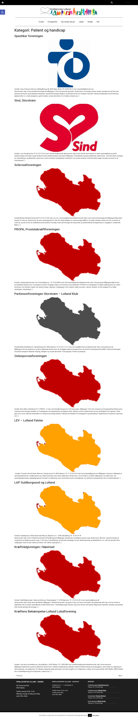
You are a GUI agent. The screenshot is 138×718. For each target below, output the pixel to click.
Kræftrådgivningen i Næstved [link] (34, 547)
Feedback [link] (127, 2)
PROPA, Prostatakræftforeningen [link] (37, 229)
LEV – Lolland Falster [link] (28, 420)
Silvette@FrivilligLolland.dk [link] (111, 692)
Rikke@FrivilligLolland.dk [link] (110, 703)
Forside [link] (41, 22)
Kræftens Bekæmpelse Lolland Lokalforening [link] (45, 611)
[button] (111, 2)
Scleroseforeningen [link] (27, 165)
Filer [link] (98, 22)
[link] (2, 12)
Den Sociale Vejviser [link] (68, 22)
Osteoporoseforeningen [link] (30, 356)
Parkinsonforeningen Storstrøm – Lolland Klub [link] (46, 294)
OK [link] (90, 715)
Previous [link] (18, 676)
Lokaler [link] (81, 22)
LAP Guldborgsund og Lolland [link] (34, 482)
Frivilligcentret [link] (52, 22)
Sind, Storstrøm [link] (25, 100)
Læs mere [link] (95, 715)
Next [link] (121, 676)
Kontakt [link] (90, 22)
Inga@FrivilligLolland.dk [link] (110, 687)
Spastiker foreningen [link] (28, 36)
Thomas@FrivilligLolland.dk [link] (111, 698)
